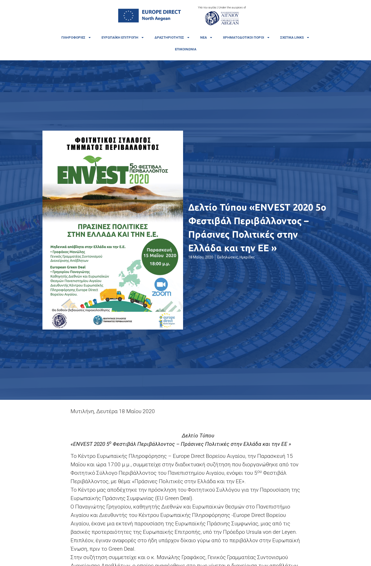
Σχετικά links (295, 37)
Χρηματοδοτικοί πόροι (246, 37)
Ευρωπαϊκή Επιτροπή (123, 37)
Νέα (206, 37)
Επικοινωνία (185, 49)
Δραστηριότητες (172, 37)
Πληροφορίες (76, 37)
